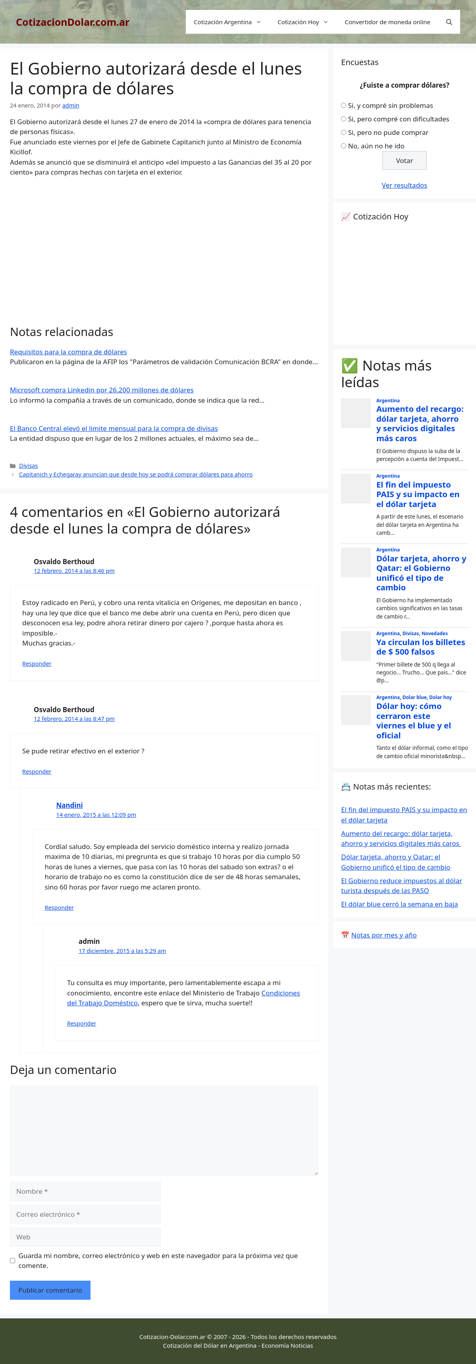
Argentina (388, 400)
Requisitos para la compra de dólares (68, 351)
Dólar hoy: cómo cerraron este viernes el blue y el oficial (413, 720)
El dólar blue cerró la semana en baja (399, 904)
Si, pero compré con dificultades (398, 118)
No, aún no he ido (376, 145)
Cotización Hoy (307, 22)
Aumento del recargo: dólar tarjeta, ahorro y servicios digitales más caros (420, 423)
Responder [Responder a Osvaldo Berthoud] (37, 663)
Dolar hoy (440, 697)
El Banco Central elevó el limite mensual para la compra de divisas (114, 428)
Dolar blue (415, 697)
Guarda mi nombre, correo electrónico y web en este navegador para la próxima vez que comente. (158, 1260)
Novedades (435, 633)
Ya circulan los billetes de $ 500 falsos (420, 647)
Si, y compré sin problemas (390, 105)
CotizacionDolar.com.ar (72, 22)
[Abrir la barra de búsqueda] (449, 22)
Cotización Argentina (232, 22)
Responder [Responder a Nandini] (59, 907)
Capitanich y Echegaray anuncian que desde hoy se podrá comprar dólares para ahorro (136, 474)
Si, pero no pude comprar (388, 132)
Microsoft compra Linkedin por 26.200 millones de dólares (102, 389)
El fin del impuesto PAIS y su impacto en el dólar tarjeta (418, 494)
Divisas (28, 465)
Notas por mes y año (384, 934)
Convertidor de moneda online (387, 22)
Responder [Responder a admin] (81, 1023)
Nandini (69, 805)
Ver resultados (405, 185)
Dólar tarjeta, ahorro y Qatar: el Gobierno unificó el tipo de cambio (421, 572)
